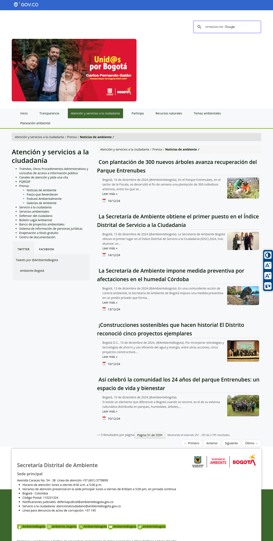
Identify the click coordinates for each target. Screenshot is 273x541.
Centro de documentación (37, 237)
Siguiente (231, 443)
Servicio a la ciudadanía (35, 207)
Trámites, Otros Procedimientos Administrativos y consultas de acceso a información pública (53, 171)
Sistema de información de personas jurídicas (50, 229)
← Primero (191, 443)
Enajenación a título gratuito (38, 233)
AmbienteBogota (31, 526)
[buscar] (226, 27)
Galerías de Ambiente (42, 203)
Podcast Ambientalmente (44, 199)
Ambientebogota (92, 526)
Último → (251, 443)
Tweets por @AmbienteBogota (37, 260)
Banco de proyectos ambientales (41, 224)
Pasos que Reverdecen (42, 194)
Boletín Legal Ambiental (35, 220)
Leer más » (109, 194)
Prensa (72, 137)
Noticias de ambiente (96, 137)
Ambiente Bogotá (32, 271)
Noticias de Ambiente (41, 190)
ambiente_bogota (61, 526)
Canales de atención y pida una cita (43, 177)
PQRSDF (24, 182)
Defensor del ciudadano (35, 216)
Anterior (212, 443)
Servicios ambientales (34, 211)
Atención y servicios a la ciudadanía (39, 137)
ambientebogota (151, 526)
